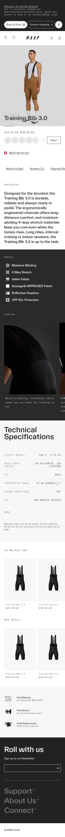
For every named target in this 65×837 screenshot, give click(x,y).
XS (7, 140)
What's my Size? (15, 168)
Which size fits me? (19, 152)
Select (54, 140)
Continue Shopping (41, 25)
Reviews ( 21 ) (37, 168)
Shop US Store (15, 24)
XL (36, 140)
